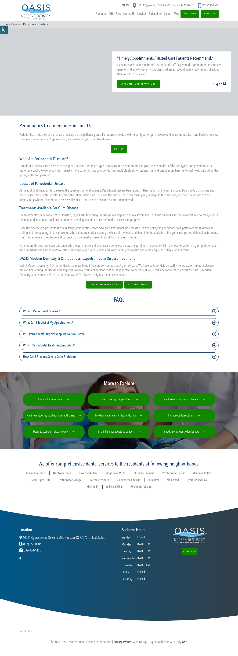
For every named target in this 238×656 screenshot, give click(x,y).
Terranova (153, 484)
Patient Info (150, 14)
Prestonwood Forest (173, 477)
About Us (96, 14)
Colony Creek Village (128, 484)
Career (163, 14)
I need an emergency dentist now (181, 435)
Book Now (186, 14)
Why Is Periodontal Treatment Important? (49, 345)
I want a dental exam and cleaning (180, 400)
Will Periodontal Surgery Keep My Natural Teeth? (54, 334)
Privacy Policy (122, 646)
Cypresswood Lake (197, 484)
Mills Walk (92, 491)
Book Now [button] (189, 556)
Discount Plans (138, 285)
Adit (184, 646)
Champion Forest (35, 477)
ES (127, 6)
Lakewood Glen (88, 477)
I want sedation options (181, 418)
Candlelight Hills (40, 484)
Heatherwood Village (70, 484)
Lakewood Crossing (143, 477)
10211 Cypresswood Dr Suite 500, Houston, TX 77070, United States (62, 542)
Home (6, 24)
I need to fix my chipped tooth (116, 400)
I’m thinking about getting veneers (115, 435)
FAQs (172, 14)
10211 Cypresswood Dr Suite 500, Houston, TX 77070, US (163, 6)
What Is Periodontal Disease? (41, 311)
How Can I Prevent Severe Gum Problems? (50, 357)
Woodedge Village (141, 491)
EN (123, 6)
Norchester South (99, 484)
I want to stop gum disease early (50, 435)
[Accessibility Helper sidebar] (4, 30)
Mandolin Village (202, 477)
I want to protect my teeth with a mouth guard (50, 418)
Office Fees (109, 14)
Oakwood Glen (114, 491)
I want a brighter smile (50, 400)
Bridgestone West (115, 477)
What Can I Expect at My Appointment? (48, 323)
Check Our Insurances (104, 285)
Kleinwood (173, 484)
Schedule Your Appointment (139, 83)
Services (136, 14)
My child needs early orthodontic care (115, 418)
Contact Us (124, 14)
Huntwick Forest (62, 477)
